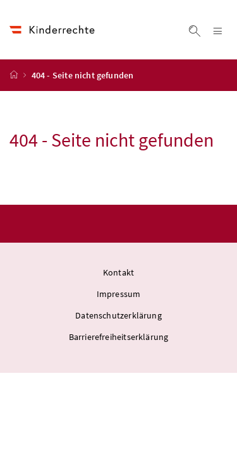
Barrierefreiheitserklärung (119, 337)
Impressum (119, 294)
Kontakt (118, 272)
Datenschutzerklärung (118, 315)
